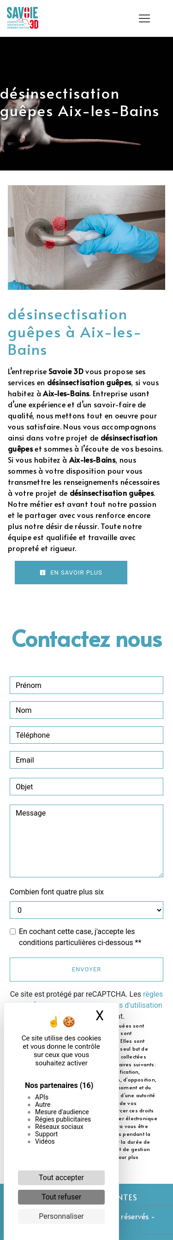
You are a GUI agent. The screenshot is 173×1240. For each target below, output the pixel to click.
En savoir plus (71, 572)
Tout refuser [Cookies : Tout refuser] (61, 1197)
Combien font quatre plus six (57, 891)
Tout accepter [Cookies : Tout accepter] (61, 1177)
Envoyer (86, 969)
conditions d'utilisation (125, 1005)
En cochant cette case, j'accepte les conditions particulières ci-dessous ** (80, 937)
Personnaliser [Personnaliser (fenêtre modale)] (61, 1216)
